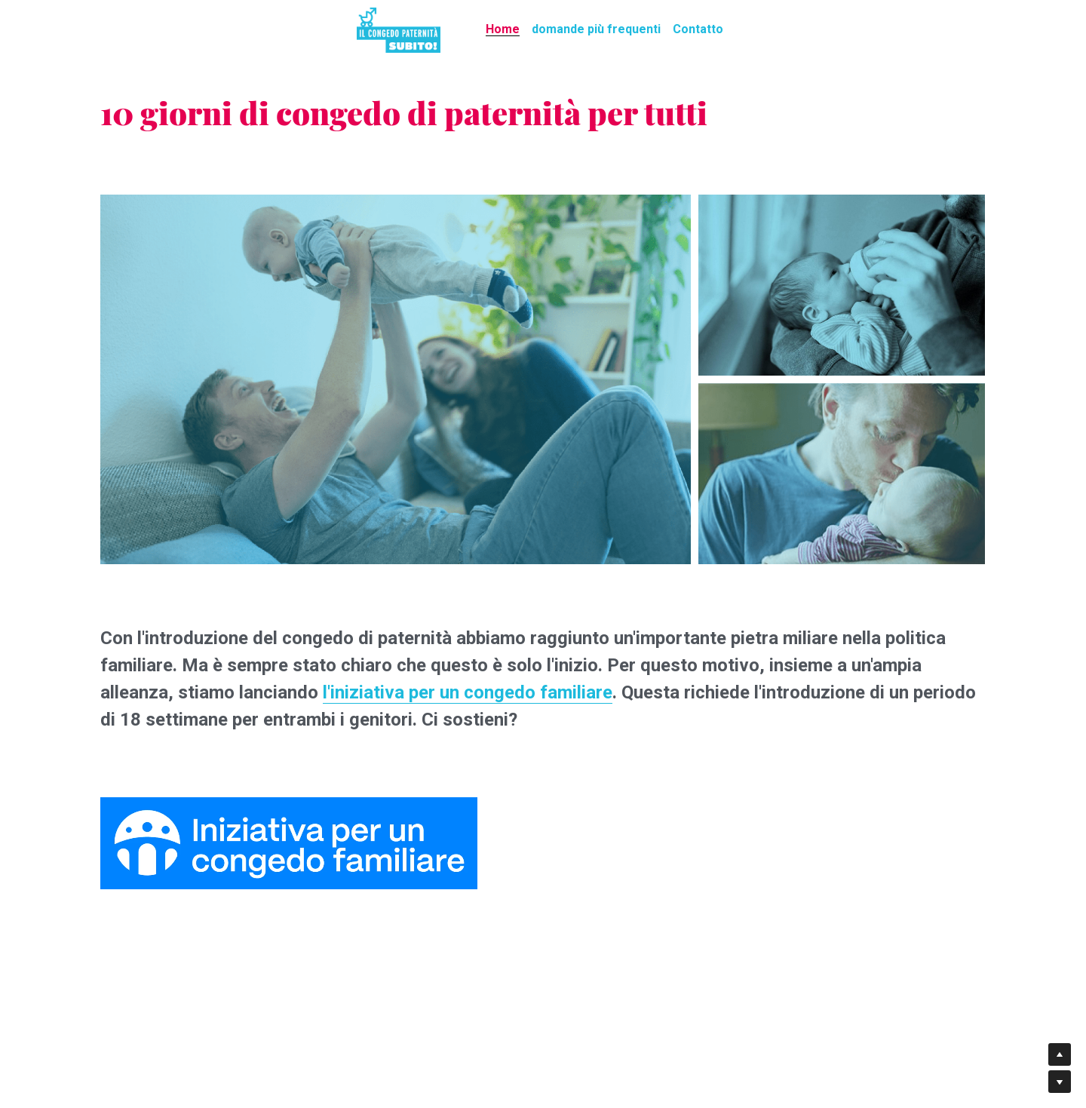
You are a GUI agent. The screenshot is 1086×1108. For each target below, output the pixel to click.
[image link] (398, 29)
